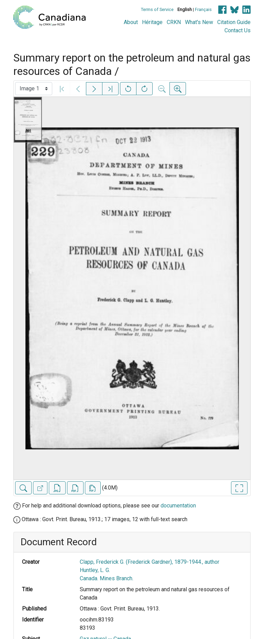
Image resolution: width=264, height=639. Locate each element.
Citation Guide (234, 22)
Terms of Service (157, 9)
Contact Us (237, 30)
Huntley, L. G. (95, 570)
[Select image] (33, 88)
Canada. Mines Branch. (106, 578)
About (131, 22)
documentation (178, 505)
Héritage (152, 22)
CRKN (174, 22)
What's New (199, 22)
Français (203, 9)
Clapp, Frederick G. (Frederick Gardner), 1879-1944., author (149, 562)
